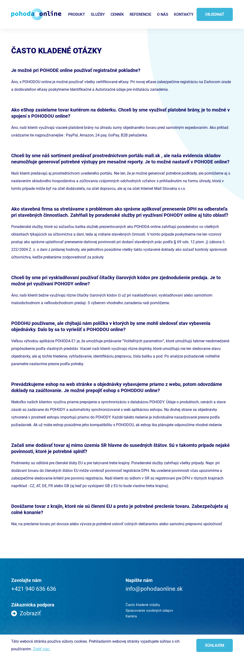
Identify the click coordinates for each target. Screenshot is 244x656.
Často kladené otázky (143, 605)
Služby (98, 14)
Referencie (140, 14)
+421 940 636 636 (33, 588)
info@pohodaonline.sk (154, 588)
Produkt (76, 14)
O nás (162, 14)
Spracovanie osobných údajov (149, 610)
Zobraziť (30, 613)
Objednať (214, 14)
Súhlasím (214, 645)
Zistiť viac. (42, 649)
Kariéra (131, 616)
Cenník (117, 14)
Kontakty (183, 14)
